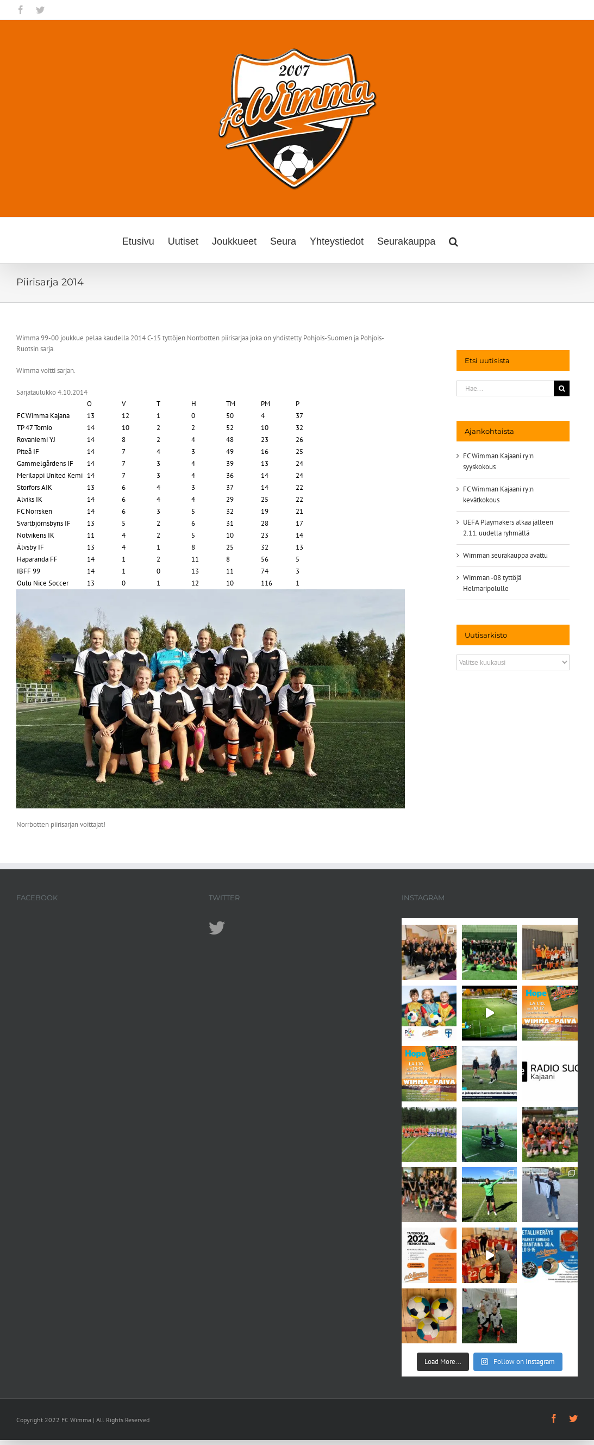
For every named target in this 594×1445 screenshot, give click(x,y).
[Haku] (562, 388)
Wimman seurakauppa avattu (505, 555)
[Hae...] (505, 388)
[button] (453, 240)
